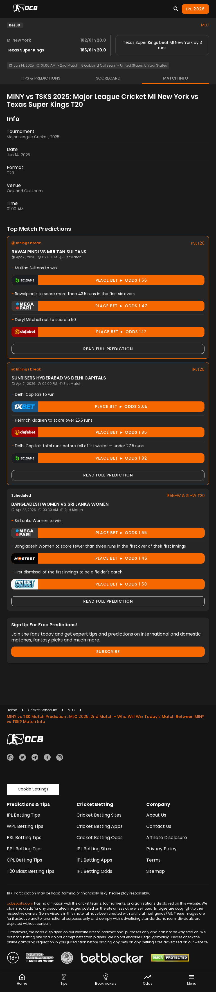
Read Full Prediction (108, 349)
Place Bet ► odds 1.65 (79, 533)
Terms (153, 860)
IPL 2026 (195, 9)
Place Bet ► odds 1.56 (79, 280)
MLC (205, 25)
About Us (156, 815)
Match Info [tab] (175, 78)
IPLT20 (198, 369)
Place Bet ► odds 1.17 (79, 332)
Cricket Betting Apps (99, 826)
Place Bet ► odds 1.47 (79, 306)
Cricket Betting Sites (99, 815)
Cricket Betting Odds (99, 837)
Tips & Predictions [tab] (40, 78)
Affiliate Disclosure (166, 837)
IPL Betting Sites (93, 849)
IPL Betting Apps (94, 860)
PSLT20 (197, 243)
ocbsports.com (20, 903)
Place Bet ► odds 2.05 (80, 406)
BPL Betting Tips (24, 849)
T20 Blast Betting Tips (30, 871)
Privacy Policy (161, 849)
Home (12, 710)
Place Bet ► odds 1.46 (79, 558)
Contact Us (158, 826)
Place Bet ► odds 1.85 (79, 432)
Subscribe (108, 651)
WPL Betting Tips (25, 826)
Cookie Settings (33, 789)
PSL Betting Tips (24, 837)
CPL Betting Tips (24, 860)
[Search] (176, 9)
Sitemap (155, 871)
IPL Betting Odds (94, 871)
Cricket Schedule (42, 710)
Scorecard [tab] (108, 78)
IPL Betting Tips (23, 815)
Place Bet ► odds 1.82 (79, 458)
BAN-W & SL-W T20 (186, 495)
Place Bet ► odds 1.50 (79, 584)
